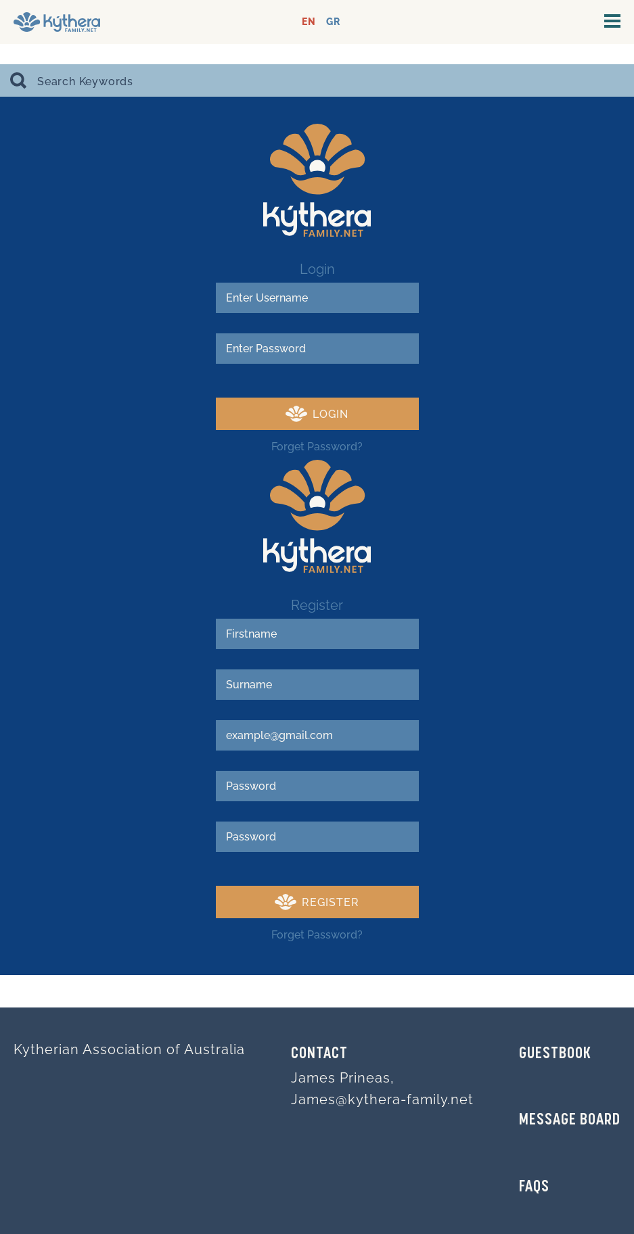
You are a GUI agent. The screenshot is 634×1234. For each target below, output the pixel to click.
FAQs (534, 1187)
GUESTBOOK (555, 1054)
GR (333, 22)
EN (309, 22)
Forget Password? (317, 446)
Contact (319, 1054)
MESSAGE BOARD (569, 1120)
